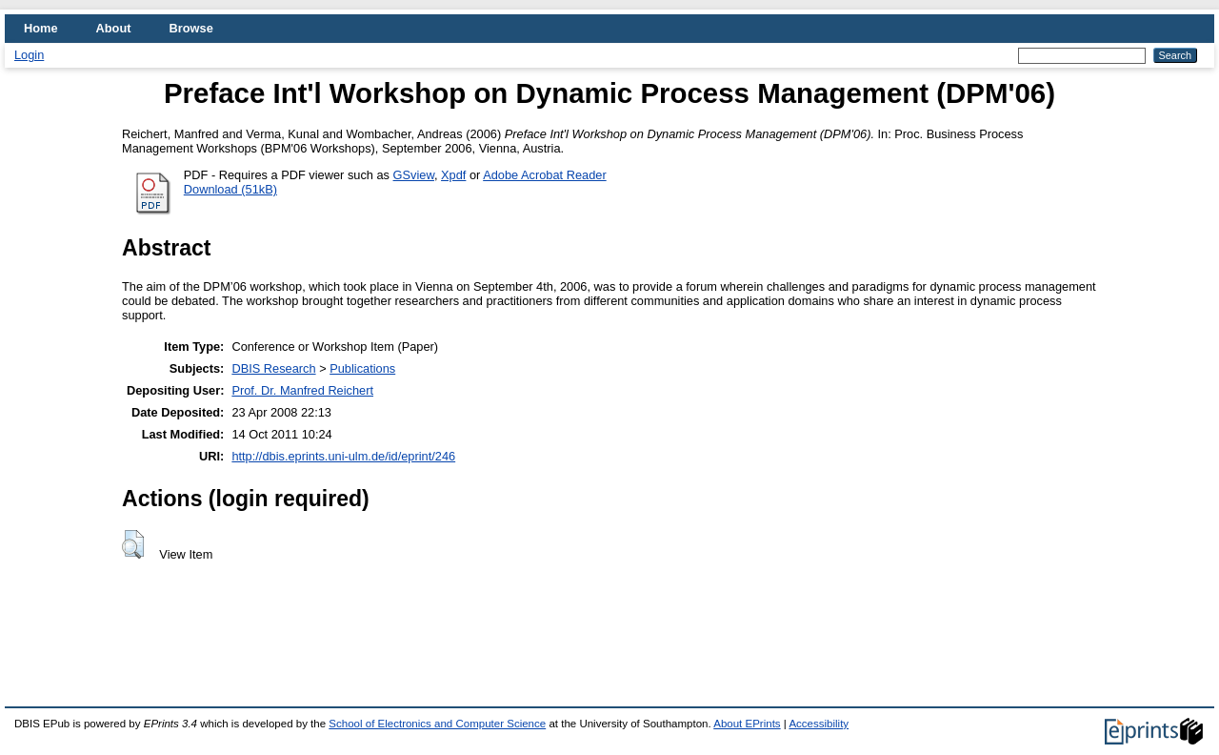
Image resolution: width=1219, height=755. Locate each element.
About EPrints (746, 723)
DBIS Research (273, 368)
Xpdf (453, 175)
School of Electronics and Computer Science (437, 723)
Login (29, 55)
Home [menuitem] (41, 28)
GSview (413, 175)
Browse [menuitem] (191, 28)
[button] (133, 544)
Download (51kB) (230, 189)
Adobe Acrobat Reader (544, 175)
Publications (362, 368)
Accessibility (819, 723)
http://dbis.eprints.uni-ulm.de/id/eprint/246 (343, 456)
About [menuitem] (113, 28)
